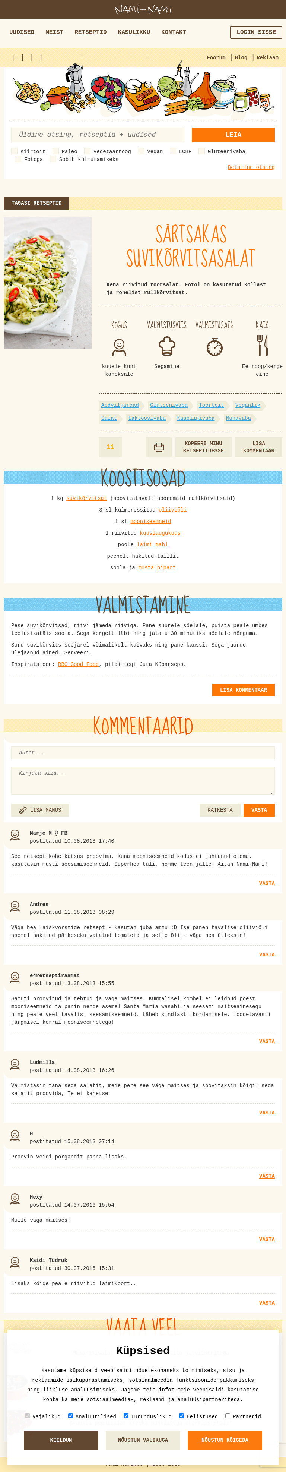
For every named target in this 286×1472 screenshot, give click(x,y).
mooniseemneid (150, 522)
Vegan (155, 152)
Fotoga (33, 160)
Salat (109, 418)
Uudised (21, 32)
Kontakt (173, 32)
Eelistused (198, 1416)
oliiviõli (173, 510)
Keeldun (61, 1440)
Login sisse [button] (256, 32)
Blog (241, 58)
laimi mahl (152, 545)
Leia (233, 135)
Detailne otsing (251, 167)
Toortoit (211, 405)
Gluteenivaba (226, 152)
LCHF (185, 152)
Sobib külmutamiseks (89, 160)
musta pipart (157, 568)
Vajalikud (43, 1416)
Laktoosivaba (147, 418)
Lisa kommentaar (258, 447)
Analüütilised (92, 1416)
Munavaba (238, 418)
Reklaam (268, 58)
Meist (54, 32)
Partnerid (243, 1416)
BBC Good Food (78, 664)
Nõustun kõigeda (224, 1440)
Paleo (69, 152)
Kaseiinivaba (196, 418)
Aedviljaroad (120, 405)
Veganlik (247, 405)
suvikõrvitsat (86, 498)
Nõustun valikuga (143, 1440)
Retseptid (90, 32)
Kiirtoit (32, 152)
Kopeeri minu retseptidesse (203, 447)
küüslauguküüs (160, 533)
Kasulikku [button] (134, 32)
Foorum (216, 58)
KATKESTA (219, 810)
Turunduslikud (148, 1416)
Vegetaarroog (112, 152)
